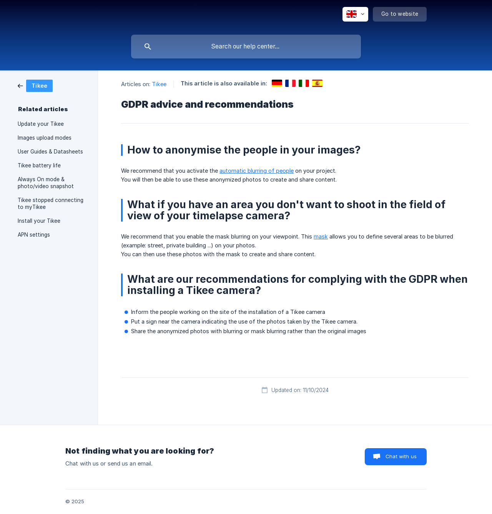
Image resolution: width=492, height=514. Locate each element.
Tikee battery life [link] (39, 165)
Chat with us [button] (401, 456)
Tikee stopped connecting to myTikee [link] (50, 203)
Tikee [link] (159, 84)
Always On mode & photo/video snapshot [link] (46, 182)
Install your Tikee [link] (39, 221)
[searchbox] (246, 46)
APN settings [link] (34, 235)
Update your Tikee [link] (41, 124)
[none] (355, 14)
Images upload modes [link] (44, 138)
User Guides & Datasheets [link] (50, 152)
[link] (35, 85)
